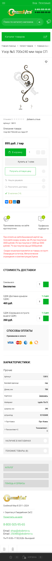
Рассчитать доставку (16, 187)
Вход (35, 3)
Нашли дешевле (14, 180)
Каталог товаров (26, 36)
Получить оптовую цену (20, 171)
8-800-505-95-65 (42, 12)
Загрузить (43, 396)
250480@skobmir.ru (22, 533)
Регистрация (44, 3)
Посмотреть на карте (12, 517)
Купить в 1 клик (26, 161)
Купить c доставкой (46, 284)
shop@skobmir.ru (20, 530)
